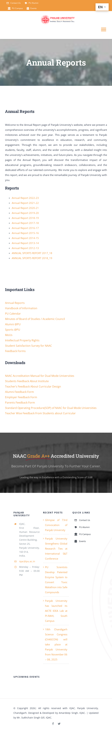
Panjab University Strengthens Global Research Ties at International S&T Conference (56, 548)
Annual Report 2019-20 (25, 213)
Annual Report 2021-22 (25, 203)
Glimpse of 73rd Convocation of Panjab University (56, 525)
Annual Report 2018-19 (25, 218)
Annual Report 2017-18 (25, 223)
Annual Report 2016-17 (25, 228)
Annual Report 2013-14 (25, 243)
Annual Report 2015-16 (25, 233)
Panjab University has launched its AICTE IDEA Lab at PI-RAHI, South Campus (56, 610)
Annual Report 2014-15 (25, 238)
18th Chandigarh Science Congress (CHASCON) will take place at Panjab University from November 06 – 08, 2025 (56, 644)
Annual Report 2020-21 (25, 208)
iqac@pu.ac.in (27, 561)
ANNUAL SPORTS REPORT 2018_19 (32, 258)
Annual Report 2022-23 (25, 198)
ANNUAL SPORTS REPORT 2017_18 (32, 253)
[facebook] (53, 723)
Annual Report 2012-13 (25, 248)
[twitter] (59, 723)
